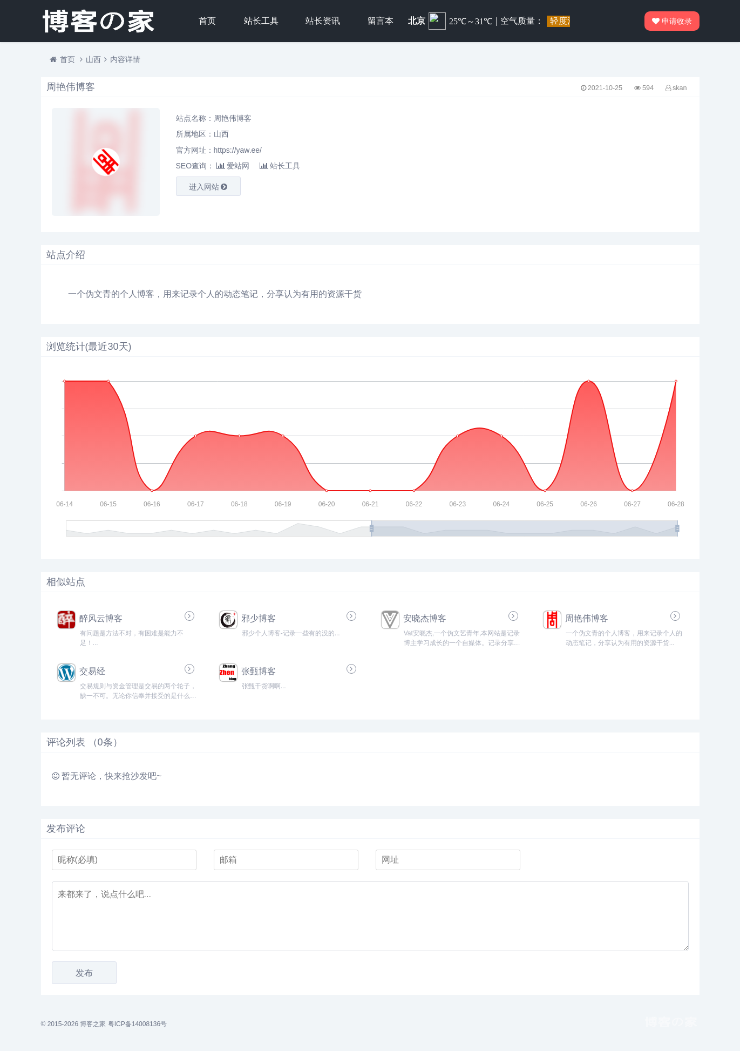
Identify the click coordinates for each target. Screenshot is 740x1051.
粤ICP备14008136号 (137, 1024)
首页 (207, 20)
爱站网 (232, 165)
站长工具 (261, 20)
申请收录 (673, 21)
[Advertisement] (586, 162)
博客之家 (93, 1024)
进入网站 (208, 186)
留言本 (380, 20)
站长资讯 (322, 20)
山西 (93, 59)
